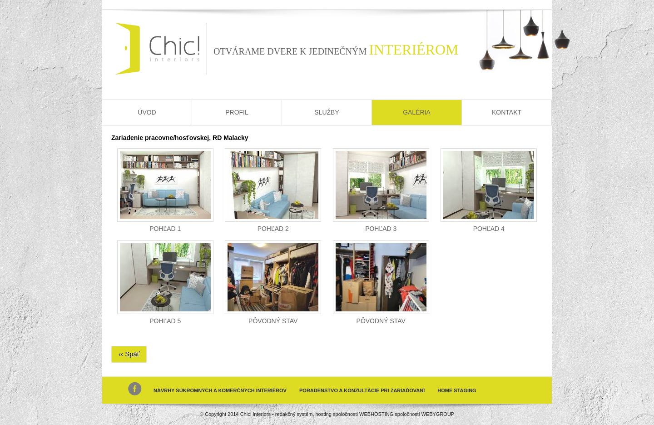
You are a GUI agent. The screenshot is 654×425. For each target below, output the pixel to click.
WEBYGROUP (437, 414)
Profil (236, 112)
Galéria (417, 112)
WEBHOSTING (376, 414)
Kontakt (506, 112)
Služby (326, 112)
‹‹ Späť (129, 354)
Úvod (147, 112)
